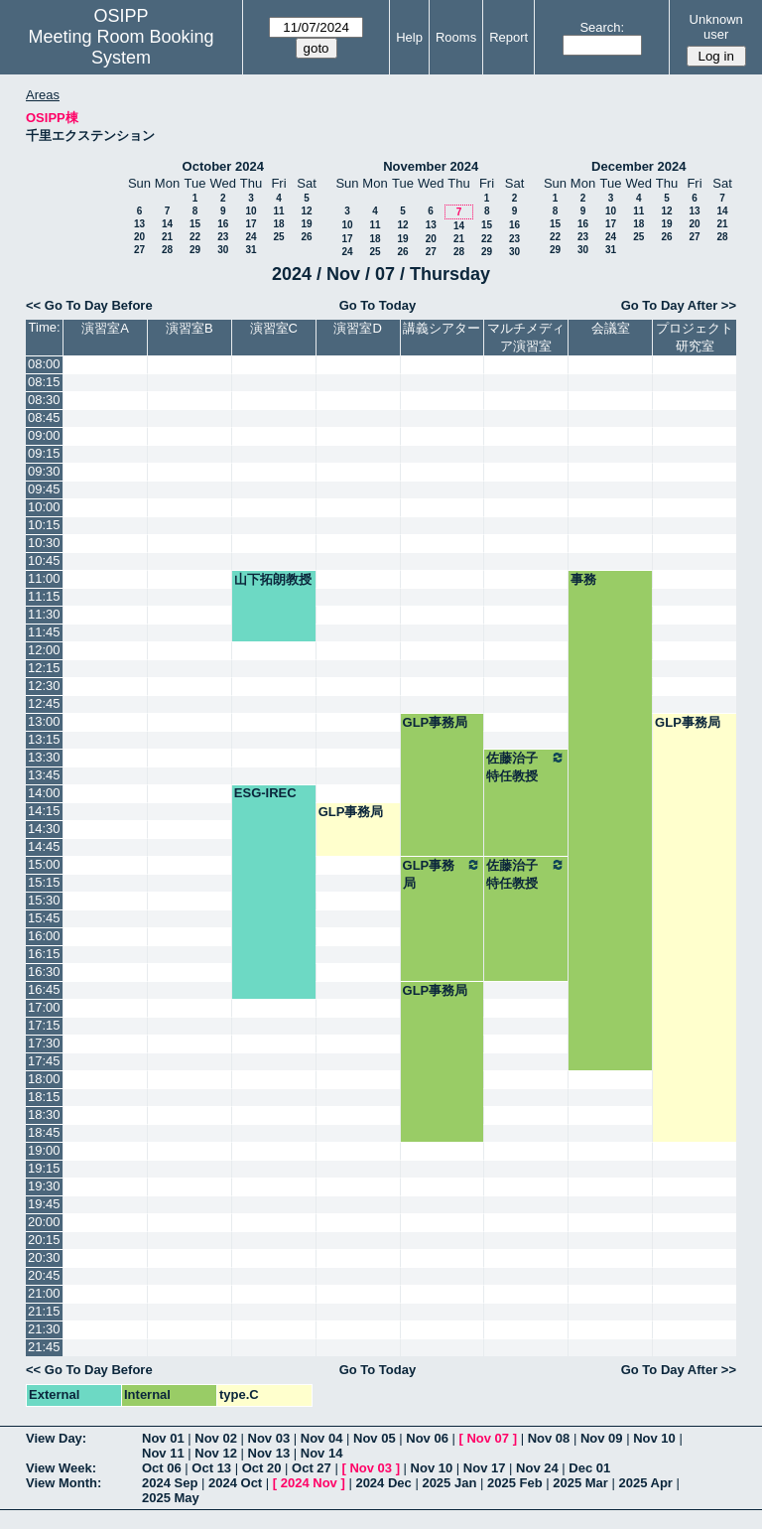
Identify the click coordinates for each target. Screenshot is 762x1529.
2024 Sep (169, 1482)
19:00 (44, 1150)
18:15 (44, 1096)
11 (278, 211)
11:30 (44, 614)
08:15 (44, 381)
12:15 (44, 667)
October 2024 (223, 166)
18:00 (44, 1078)
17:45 (44, 1060)
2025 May (170, 1497)
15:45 (44, 917)
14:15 (44, 810)
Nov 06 (427, 1438)
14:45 (44, 846)
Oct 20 (262, 1467)
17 (250, 223)
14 (167, 223)
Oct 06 (162, 1467)
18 (278, 223)
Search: (601, 27)
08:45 (44, 417)
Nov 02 (215, 1438)
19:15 (44, 1168)
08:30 (44, 399)
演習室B (189, 328)
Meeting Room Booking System (120, 47)
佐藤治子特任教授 (526, 766)
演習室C (274, 328)
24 (250, 236)
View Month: (63, 1482)
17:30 (44, 1043)
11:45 (44, 632)
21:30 (44, 1328)
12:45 (44, 703)
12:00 (44, 649)
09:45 (44, 489)
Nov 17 (484, 1467)
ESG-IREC (265, 792)
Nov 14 (322, 1453)
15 (195, 223)
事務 (583, 579)
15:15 (44, 882)
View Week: (61, 1467)
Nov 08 (549, 1438)
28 (167, 249)
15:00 (44, 864)
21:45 (44, 1346)
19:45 (44, 1203)
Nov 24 (537, 1467)
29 (195, 249)
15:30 (44, 900)
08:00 (44, 363)
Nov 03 (269, 1438)
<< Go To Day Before (89, 305)
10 (250, 211)
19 (306, 223)
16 (222, 223)
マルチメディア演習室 (526, 337)
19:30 (44, 1186)
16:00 (44, 935)
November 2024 (430, 166)
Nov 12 (215, 1453)
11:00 (44, 578)
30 (222, 249)
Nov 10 (654, 1438)
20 (139, 236)
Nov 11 (163, 1453)
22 (195, 236)
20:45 (44, 1275)
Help (409, 37)
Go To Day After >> (678, 305)
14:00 (44, 792)
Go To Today (378, 305)
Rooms (456, 37)
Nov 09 (601, 1438)
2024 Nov (309, 1482)
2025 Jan (449, 1482)
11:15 (44, 596)
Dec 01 (589, 1467)
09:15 (44, 453)
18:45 (44, 1132)
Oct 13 (211, 1467)
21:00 (44, 1293)
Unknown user (716, 27)
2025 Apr (645, 1482)
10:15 (44, 524)
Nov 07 (487, 1438)
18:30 (44, 1114)
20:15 (44, 1239)
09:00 (44, 435)
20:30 (44, 1257)
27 (139, 249)
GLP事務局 (435, 722)
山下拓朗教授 (273, 579)
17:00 (44, 1007)
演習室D (357, 328)
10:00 (44, 506)
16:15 (44, 953)
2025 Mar (580, 1482)
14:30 (44, 828)
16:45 (44, 989)
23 (222, 236)
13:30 (44, 757)
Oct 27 (311, 1467)
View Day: (56, 1438)
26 (306, 236)
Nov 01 (163, 1438)
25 (278, 236)
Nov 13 (269, 1453)
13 (139, 223)
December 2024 (638, 166)
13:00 (44, 721)
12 (306, 211)
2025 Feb (515, 1482)
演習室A (105, 328)
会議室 (610, 328)
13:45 (44, 774)
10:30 (44, 542)
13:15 (44, 739)
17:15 (44, 1025)
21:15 (44, 1311)
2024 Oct (235, 1482)
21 (167, 236)
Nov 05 (374, 1438)
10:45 (44, 560)
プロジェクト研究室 (694, 337)
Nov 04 (322, 1438)
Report (508, 37)
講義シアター (441, 328)
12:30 (44, 685)
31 (250, 249)
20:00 (44, 1221)
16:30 (44, 971)
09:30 (44, 471)
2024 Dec (383, 1482)
